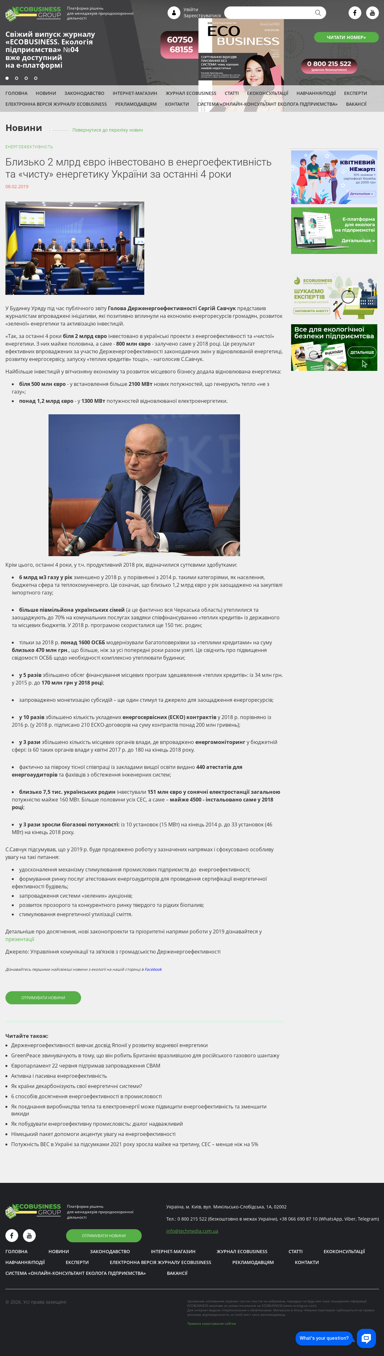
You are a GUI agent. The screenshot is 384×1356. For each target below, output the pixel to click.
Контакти (177, 104)
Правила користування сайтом (211, 1323)
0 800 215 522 (192, 1219)
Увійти (191, 9)
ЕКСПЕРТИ (355, 93)
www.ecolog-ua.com (299, 1305)
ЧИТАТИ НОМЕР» (346, 37)
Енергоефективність (29, 147)
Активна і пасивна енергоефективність (59, 1075)
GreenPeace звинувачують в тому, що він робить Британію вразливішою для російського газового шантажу (145, 1055)
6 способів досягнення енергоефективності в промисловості (86, 1096)
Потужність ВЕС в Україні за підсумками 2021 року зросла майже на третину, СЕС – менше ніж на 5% (134, 1144)
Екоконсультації (267, 93)
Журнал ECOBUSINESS (191, 93)
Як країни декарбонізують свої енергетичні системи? (76, 1086)
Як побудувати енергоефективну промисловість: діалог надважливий (97, 1123)
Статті (232, 93)
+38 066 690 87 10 (298, 1219)
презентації (19, 939)
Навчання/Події (316, 93)
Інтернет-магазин (135, 93)
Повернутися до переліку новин (107, 130)
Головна (16, 93)
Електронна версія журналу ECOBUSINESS (56, 104)
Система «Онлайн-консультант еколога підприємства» (267, 104)
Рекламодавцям (136, 104)
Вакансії (356, 104)
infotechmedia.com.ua (192, 1231)
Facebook (153, 969)
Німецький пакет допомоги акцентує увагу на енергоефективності (93, 1134)
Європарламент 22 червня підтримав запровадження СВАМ (85, 1065)
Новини (46, 93)
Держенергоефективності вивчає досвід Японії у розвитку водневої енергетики (109, 1045)
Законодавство (84, 93)
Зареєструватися (202, 15)
